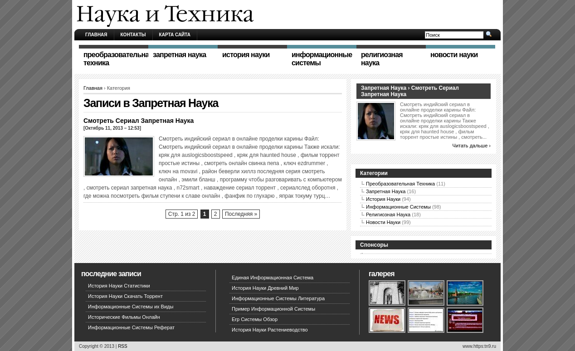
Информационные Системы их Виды (130, 306)
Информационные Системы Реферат (131, 327)
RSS (122, 346)
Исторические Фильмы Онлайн (124, 317)
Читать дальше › (472, 145)
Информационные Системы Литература (278, 298)
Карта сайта (174, 34)
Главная (96, 34)
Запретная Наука (385, 191)
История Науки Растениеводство (270, 329)
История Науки (383, 199)
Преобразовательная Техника (400, 183)
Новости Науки (383, 222)
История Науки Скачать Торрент (125, 296)
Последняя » (241, 214)
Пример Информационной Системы (273, 309)
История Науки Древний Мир (265, 288)
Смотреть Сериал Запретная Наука (138, 120)
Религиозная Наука (388, 214)
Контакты (133, 34)
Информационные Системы (398, 207)
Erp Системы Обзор (255, 319)
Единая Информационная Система (272, 277)
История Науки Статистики (119, 285)
